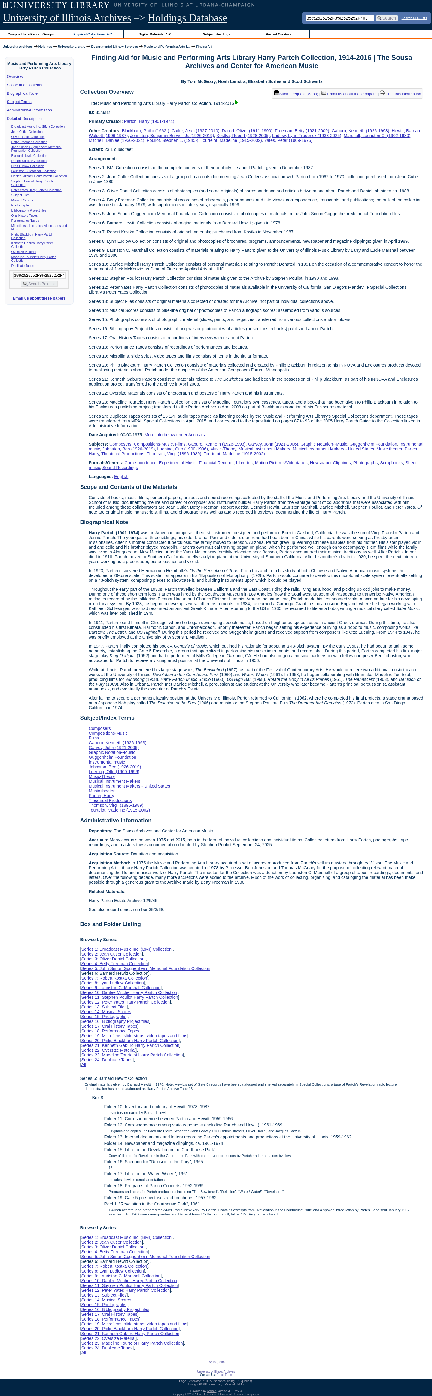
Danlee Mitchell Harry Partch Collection (39, 176)
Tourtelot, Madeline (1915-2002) (231, 140)
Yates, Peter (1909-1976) (288, 140)
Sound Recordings (120, 467)
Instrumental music (107, 762)
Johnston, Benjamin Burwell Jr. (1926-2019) (172, 135)
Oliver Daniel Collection (28, 137)
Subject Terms (19, 101)
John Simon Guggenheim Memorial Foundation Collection (36, 148)
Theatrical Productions (122, 453)
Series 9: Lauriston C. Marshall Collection (120, 987)
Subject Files (20, 195)
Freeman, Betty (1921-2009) (302, 130)
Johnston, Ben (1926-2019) (128, 449)
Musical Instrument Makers (264, 449)
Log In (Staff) (216, 1362)
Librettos (244, 462)
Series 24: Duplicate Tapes (106, 1059)
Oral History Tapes (24, 215)
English (121, 476)
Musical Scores (22, 200)
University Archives (17, 46)
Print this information (400, 94)
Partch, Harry (101, 795)
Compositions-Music (153, 444)
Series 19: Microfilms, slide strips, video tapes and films (134, 1035)
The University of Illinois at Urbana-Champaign (228, 1394)
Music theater (389, 449)
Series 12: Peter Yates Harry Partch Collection (125, 1002)
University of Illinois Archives (67, 18)
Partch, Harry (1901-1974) (149, 121)
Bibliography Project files (29, 210)
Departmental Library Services (114, 46)
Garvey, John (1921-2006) (273, 444)
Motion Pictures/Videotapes (281, 462)
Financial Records (216, 462)
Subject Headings (216, 34)
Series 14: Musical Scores (106, 1011)
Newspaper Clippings (330, 462)
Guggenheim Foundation (373, 444)
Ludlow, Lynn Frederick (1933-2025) (306, 135)
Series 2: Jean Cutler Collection (111, 954)
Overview (15, 76)
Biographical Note (22, 93)
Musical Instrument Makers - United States (333, 449)
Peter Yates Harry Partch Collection (36, 190)
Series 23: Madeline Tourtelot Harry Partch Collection (132, 1055)
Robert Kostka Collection (29, 161)
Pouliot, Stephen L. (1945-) (172, 140)
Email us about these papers (39, 298)
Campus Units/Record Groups (31, 34)
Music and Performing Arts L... (167, 46)
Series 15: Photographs (103, 1016)
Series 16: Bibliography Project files (115, 1021)
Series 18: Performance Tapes (110, 1031)
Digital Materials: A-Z (154, 34)
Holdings (45, 46)
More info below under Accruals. (175, 434)
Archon (212, 1391)
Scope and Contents (24, 85)
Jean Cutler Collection (27, 131)
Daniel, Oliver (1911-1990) (247, 130)
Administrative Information (29, 110)
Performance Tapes (25, 220)
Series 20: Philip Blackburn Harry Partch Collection (129, 1040)
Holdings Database (187, 18)
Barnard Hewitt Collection (29, 155)
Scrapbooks (391, 462)
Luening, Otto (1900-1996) (182, 449)
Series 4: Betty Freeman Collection (114, 963)
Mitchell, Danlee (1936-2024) (116, 140)
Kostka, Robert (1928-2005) (243, 135)
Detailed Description (24, 118)
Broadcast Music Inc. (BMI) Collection (38, 126)
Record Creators (278, 34)
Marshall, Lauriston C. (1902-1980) (377, 135)
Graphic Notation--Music (323, 444)
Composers (120, 444)
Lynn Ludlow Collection (27, 166)
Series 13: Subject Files (103, 1006)
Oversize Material (23, 252)
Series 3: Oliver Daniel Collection (112, 958)
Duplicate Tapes (22, 265)
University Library (72, 46)
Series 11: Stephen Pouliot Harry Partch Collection (129, 997)
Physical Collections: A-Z (92, 34)
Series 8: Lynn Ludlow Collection (112, 982)
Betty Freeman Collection (29, 142)
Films (180, 444)
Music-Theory (223, 449)
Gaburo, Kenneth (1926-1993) (360, 130)
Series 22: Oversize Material (108, 1050)
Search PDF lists (414, 18)
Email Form (224, 1374)
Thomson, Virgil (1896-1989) (174, 453)
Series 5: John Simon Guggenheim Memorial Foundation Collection (145, 968)
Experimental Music (178, 462)
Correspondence (140, 462)
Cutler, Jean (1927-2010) (195, 130)
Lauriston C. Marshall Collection (33, 171)
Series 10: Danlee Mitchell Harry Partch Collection (129, 992)
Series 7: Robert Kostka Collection (114, 978)
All (83, 1064)
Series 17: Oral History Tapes (109, 1026)
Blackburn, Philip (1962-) (145, 130)
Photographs (20, 205)
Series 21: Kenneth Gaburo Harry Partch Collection (130, 1045)
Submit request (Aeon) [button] (296, 94)
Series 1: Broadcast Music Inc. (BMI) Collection (126, 949)
